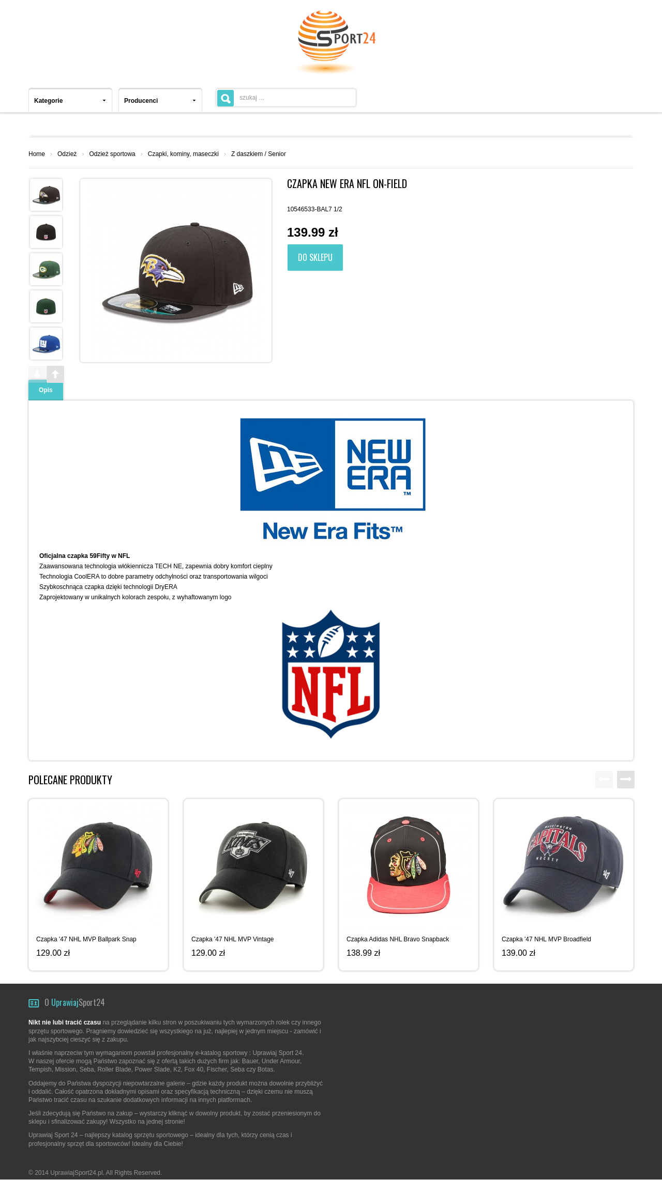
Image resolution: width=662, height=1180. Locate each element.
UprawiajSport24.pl (76, 1172)
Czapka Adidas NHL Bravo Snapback (398, 939)
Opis (46, 390)
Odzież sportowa (112, 154)
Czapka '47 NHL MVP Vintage (232, 939)
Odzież (67, 154)
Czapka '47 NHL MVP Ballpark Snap (86, 939)
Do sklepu (315, 257)
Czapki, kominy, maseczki (183, 154)
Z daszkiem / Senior (258, 154)
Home (36, 154)
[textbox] (286, 97)
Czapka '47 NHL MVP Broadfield (546, 939)
